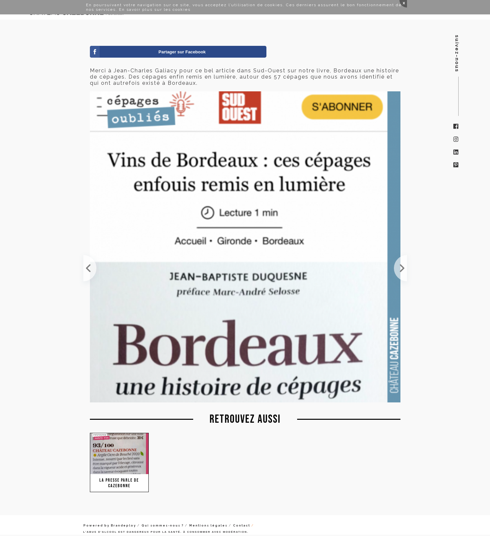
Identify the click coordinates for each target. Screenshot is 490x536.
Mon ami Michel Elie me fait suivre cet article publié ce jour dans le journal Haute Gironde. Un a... (89, 268)
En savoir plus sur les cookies (155, 9)
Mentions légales (208, 525)
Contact (241, 525)
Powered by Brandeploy (109, 525)
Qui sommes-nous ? (163, 525)
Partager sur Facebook (182, 51)
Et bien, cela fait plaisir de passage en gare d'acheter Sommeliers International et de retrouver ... (400, 268)
